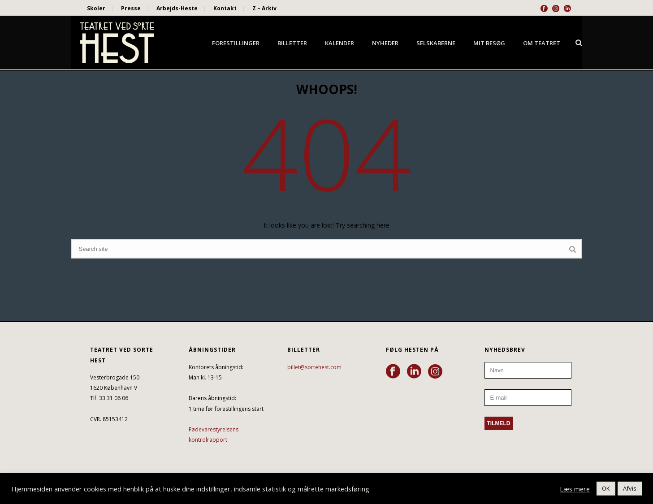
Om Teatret (541, 43)
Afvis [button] (629, 488)
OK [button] (606, 488)
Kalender (339, 43)
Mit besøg (489, 43)
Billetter (292, 43)
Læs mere (575, 489)
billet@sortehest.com (314, 367)
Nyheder (385, 43)
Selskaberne (435, 43)
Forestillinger (235, 43)
